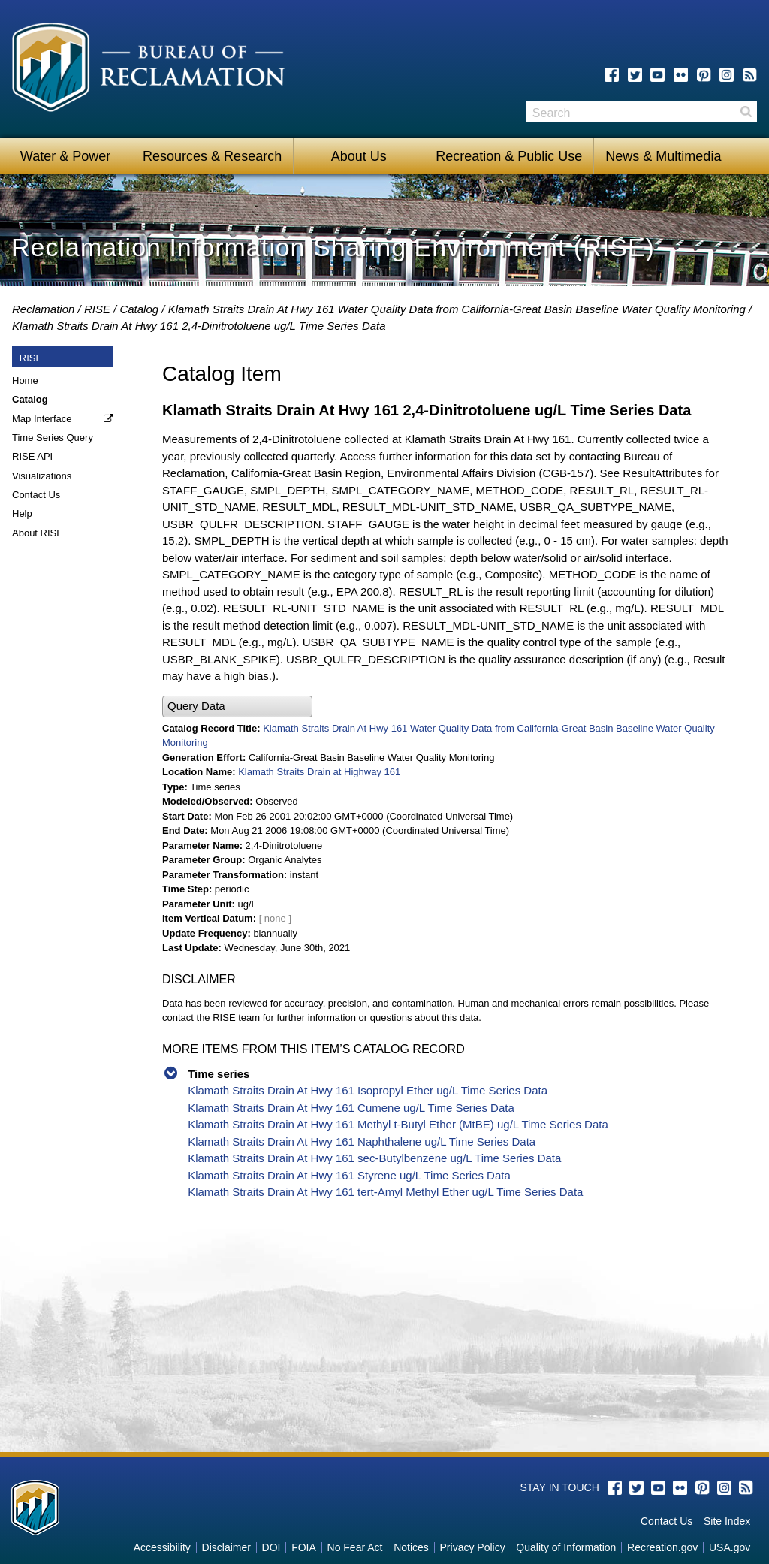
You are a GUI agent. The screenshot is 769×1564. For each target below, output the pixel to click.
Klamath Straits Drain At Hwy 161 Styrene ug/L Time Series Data (349, 1175)
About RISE (37, 533)
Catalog (138, 309)
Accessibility (162, 1547)
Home (25, 380)
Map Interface (42, 418)
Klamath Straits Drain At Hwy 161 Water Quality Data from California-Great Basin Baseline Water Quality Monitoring (457, 309)
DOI (271, 1547)
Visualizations (41, 476)
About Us (359, 156)
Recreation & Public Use (509, 156)
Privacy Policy (472, 1547)
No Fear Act (355, 1547)
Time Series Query (52, 437)
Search (745, 111)
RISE (97, 309)
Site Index (727, 1521)
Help (22, 513)
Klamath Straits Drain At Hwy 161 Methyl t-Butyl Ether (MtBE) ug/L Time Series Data (398, 1124)
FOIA (303, 1547)
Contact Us (36, 494)
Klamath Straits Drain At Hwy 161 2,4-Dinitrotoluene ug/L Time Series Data (199, 325)
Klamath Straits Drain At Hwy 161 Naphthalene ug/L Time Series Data (361, 1141)
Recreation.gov (662, 1547)
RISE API (32, 456)
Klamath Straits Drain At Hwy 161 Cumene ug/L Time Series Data (351, 1107)
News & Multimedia (663, 156)
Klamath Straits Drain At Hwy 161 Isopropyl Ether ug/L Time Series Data (367, 1090)
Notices (411, 1547)
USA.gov (729, 1547)
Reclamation (43, 309)
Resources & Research (212, 156)
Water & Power (65, 156)
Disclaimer (226, 1547)
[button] (237, 706)
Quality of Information (566, 1547)
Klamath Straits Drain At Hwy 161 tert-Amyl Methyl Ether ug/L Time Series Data (385, 1191)
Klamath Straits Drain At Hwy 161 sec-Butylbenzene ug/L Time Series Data (374, 1158)
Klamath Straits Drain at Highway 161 (319, 771)
